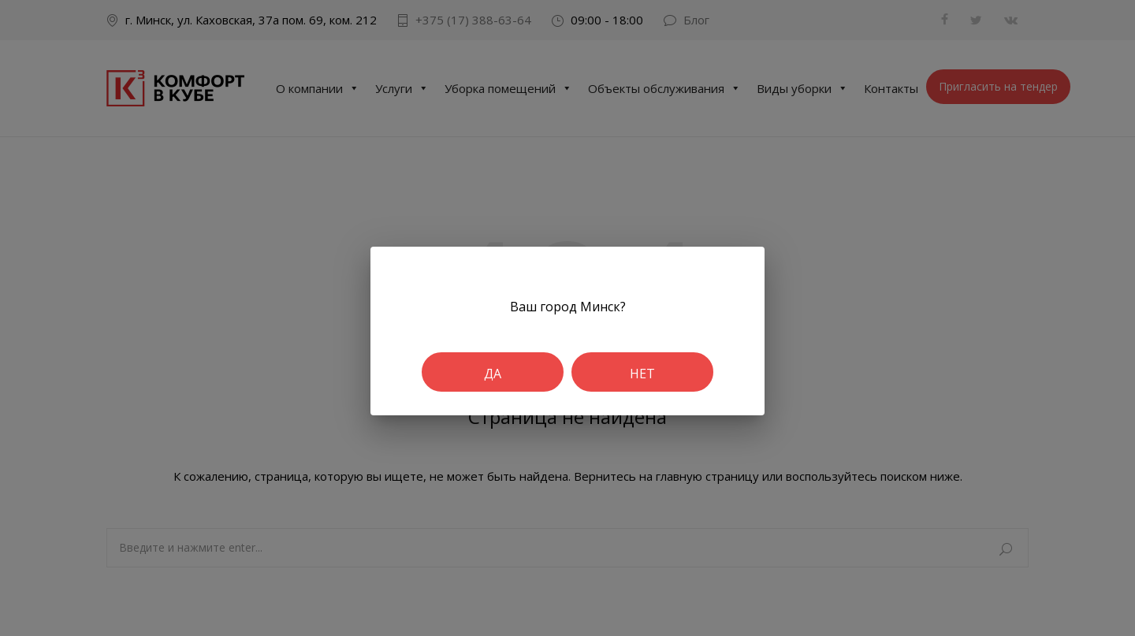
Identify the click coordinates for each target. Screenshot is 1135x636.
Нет (643, 373)
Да (493, 373)
